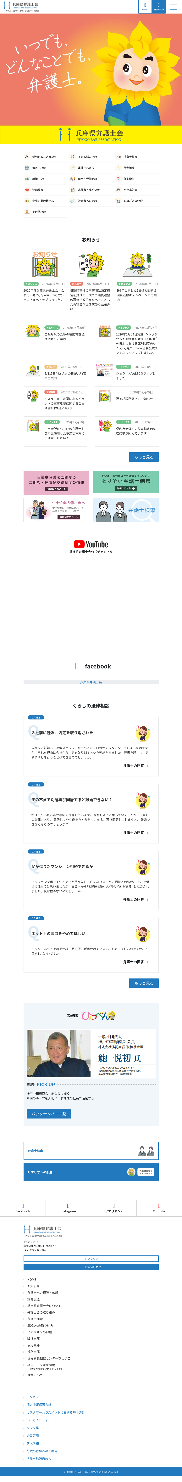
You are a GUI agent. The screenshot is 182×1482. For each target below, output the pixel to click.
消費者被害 (126, 159)
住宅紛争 (125, 181)
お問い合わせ (91, 1267)
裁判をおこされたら (40, 159)
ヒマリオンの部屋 (39, 1332)
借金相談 (125, 170)
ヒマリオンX (113, 1208)
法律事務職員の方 (39, 1458)
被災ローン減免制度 (93, 1366)
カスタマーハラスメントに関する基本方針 (56, 1412)
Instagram (68, 1208)
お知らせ (33, 1286)
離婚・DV (34, 181)
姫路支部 (33, 1351)
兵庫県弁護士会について (44, 1305)
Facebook (23, 1208)
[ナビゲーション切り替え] (174, 8)
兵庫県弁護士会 (91, 683)
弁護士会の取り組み (41, 1312)
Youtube (159, 1208)
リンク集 (33, 1427)
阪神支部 (33, 1338)
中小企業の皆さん (39, 203)
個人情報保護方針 (39, 1404)
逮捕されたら (81, 170)
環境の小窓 (35, 1374)
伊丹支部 (33, 1345)
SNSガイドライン (39, 1420)
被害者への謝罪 (83, 203)
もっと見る (141, 459)
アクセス (91, 1258)
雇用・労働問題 (83, 181)
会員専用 (33, 1435)
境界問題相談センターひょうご (49, 1358)
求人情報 (33, 1443)
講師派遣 (33, 1299)
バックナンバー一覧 (52, 1114)
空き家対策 (126, 192)
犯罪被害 (33, 192)
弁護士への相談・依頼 (42, 1292)
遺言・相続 (35, 170)
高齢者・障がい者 (84, 192)
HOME (31, 1279)
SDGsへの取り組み (40, 1325)
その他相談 (35, 214)
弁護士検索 (35, 1318)
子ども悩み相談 (83, 159)
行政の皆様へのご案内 (42, 1451)
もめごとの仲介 (129, 203)
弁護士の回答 (136, 766)
